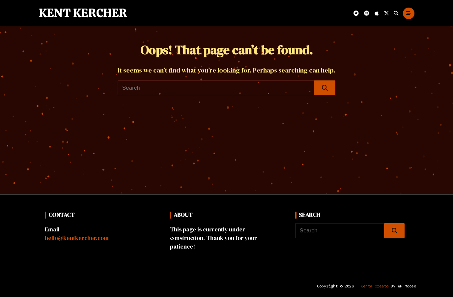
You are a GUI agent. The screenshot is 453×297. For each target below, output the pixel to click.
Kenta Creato (374, 286)
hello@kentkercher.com (77, 238)
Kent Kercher (83, 13)
